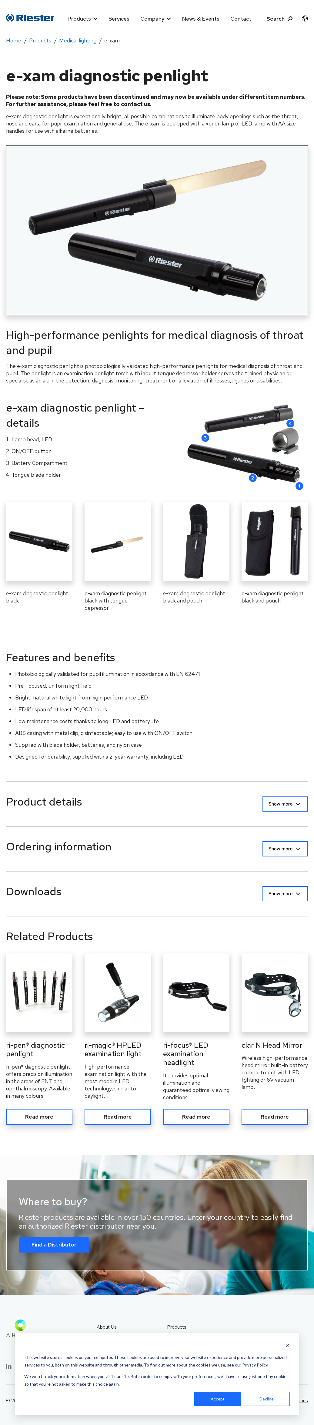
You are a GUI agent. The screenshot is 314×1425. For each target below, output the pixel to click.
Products (40, 40)
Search (275, 18)
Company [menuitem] (152, 18)
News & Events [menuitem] (200, 18)
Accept (218, 1398)
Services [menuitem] (119, 18)
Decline (266, 1398)
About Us (107, 1325)
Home (13, 40)
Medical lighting (77, 40)
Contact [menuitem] (240, 18)
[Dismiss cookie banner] (288, 1346)
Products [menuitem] (79, 18)
